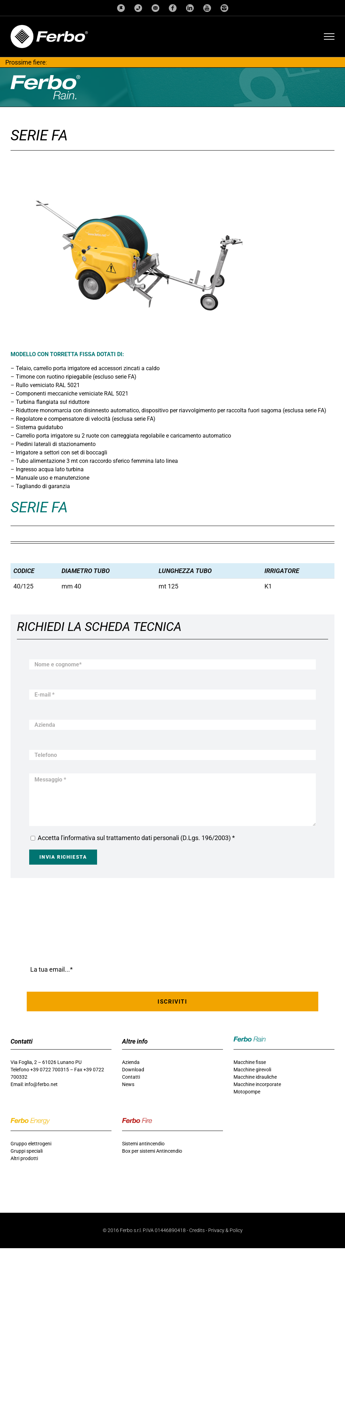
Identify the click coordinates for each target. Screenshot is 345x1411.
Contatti (131, 1077)
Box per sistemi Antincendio (152, 1151)
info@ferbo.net (41, 1084)
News (128, 1084)
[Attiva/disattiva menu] (329, 36)
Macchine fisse (250, 1062)
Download (133, 1069)
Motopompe (247, 1091)
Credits (197, 1230)
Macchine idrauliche (255, 1077)
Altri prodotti (24, 1158)
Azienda (131, 1062)
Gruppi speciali (27, 1151)
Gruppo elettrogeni (31, 1143)
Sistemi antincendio (143, 1143)
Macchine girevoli (252, 1069)
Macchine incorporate (257, 1084)
